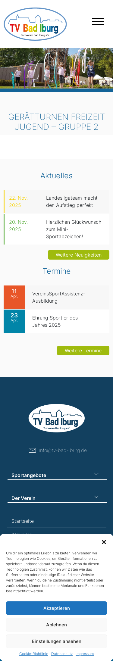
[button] (104, 541)
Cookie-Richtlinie (33, 653)
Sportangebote (28, 475)
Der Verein (23, 498)
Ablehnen (56, 625)
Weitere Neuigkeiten (79, 255)
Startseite (22, 521)
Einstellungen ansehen (56, 641)
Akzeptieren (56, 608)
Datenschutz (62, 653)
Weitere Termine (83, 354)
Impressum (85, 653)
